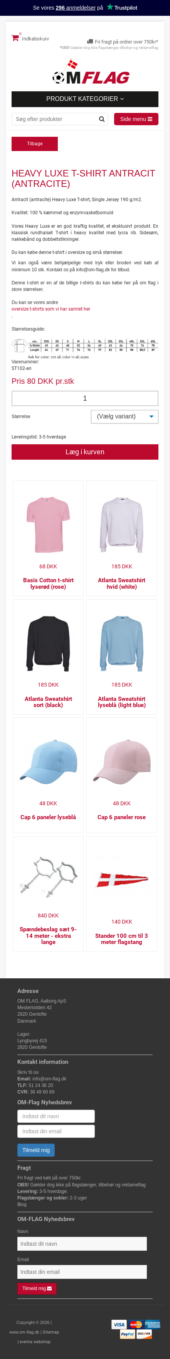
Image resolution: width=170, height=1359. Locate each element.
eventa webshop (35, 1341)
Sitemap (51, 1332)
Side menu (136, 119)
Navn (22, 1231)
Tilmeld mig (36, 1150)
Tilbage (34, 143)
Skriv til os (28, 1072)
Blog (22, 1204)
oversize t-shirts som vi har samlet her (51, 309)
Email (23, 1259)
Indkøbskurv (30, 38)
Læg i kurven (85, 452)
